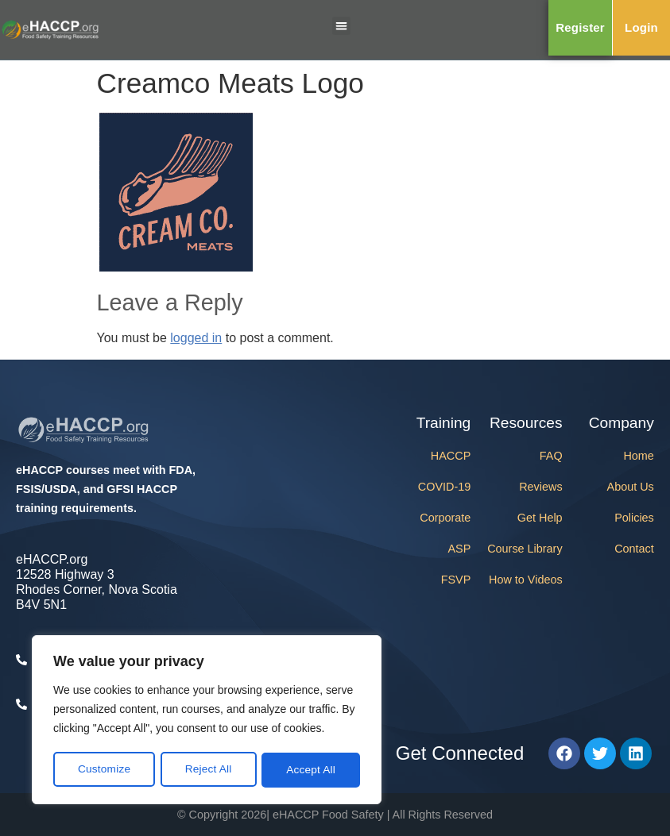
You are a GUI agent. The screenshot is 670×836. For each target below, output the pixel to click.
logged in (196, 338)
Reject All (208, 770)
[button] (341, 26)
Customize (104, 770)
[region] (206, 721)
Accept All (311, 770)
